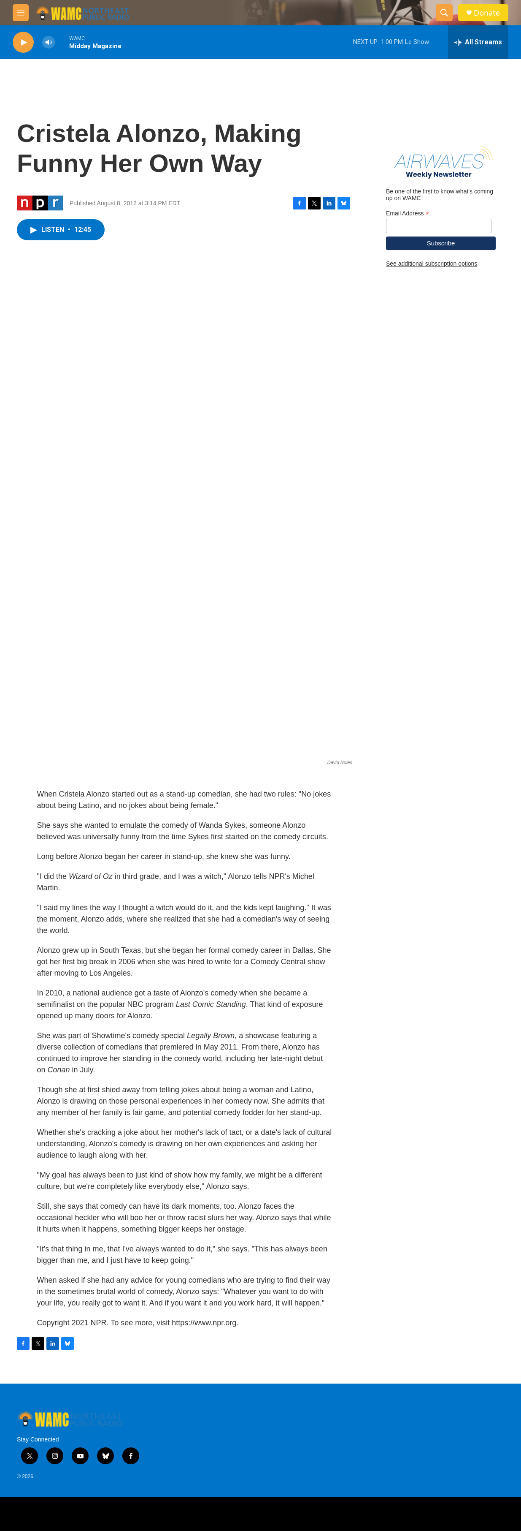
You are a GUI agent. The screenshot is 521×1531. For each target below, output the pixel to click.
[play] (23, 42)
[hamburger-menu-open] (21, 12)
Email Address (407, 213)
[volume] (48, 42)
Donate (487, 12)
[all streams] (478, 42)
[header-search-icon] (444, 12)
